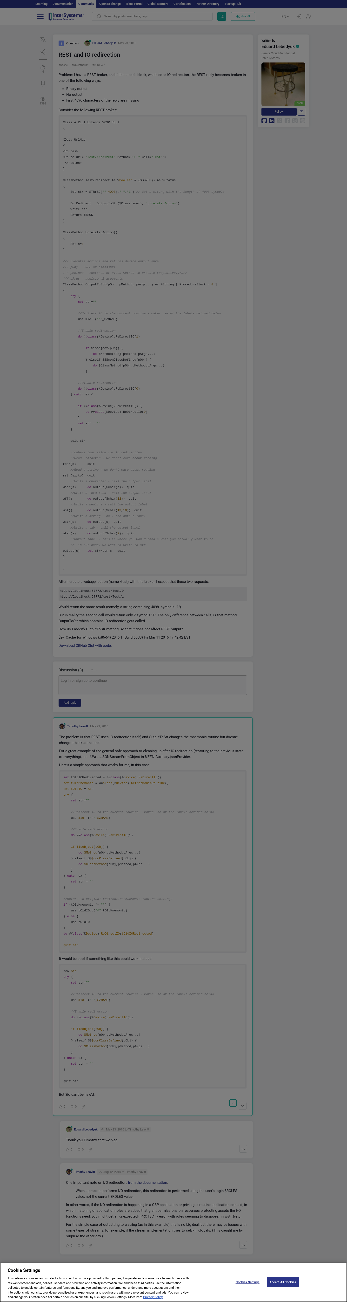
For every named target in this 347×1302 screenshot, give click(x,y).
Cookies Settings (248, 1285)
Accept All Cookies (282, 1285)
